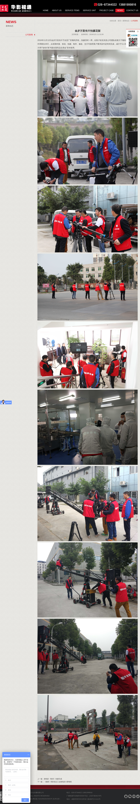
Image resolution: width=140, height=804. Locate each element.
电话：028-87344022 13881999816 (79, 793)
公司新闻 (29, 35)
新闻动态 (9, 26)
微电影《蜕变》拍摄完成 (53, 779)
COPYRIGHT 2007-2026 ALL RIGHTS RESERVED (30, 796)
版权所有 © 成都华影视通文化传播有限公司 (28, 793)
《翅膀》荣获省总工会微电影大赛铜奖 (58, 782)
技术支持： (36, 800)
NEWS (11, 22)
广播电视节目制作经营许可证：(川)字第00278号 (84, 796)
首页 (119, 21)
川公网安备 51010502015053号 (41, 799)
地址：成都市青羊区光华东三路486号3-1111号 (83, 799)
